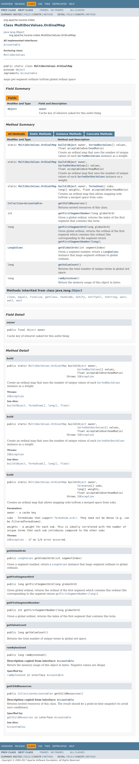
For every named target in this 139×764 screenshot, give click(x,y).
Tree (47, 4)
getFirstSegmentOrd (72, 226)
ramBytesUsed (67, 278)
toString (111, 297)
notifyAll (95, 297)
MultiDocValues (14, 54)
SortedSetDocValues (72, 165)
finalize (36, 297)
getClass (51, 297)
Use (40, 4)
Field (27, 14)
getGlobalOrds (68, 247)
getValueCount (68, 264)
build (62, 144)
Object (20, 69)
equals (22, 297)
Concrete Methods (100, 134)
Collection (15, 203)
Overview (7, 4)
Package (20, 4)
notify (80, 297)
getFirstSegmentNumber (74, 213)
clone (11, 297)
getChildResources (71, 203)
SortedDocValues (100, 144)
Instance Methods (68, 134)
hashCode (66, 297)
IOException (85, 376)
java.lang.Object (14, 32)
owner (43, 108)
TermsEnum (95, 186)
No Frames (57, 10)
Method (48, 14)
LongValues (15, 247)
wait (123, 297)
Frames (44, 10)
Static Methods (40, 134)
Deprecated (59, 4)
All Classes (77, 10)
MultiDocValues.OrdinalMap (37, 144)
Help (72, 4)
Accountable (12, 44)
